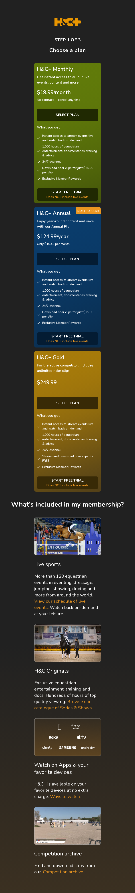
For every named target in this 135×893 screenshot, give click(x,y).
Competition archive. (63, 872)
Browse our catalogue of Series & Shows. (63, 705)
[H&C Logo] (67, 22)
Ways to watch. (65, 797)
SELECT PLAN (67, 259)
